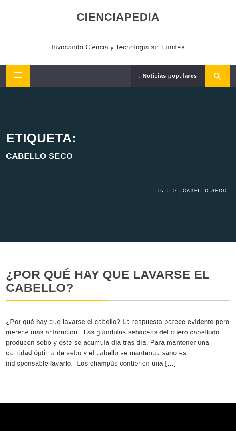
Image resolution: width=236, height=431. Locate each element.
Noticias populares (168, 76)
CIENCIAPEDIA (118, 17)
